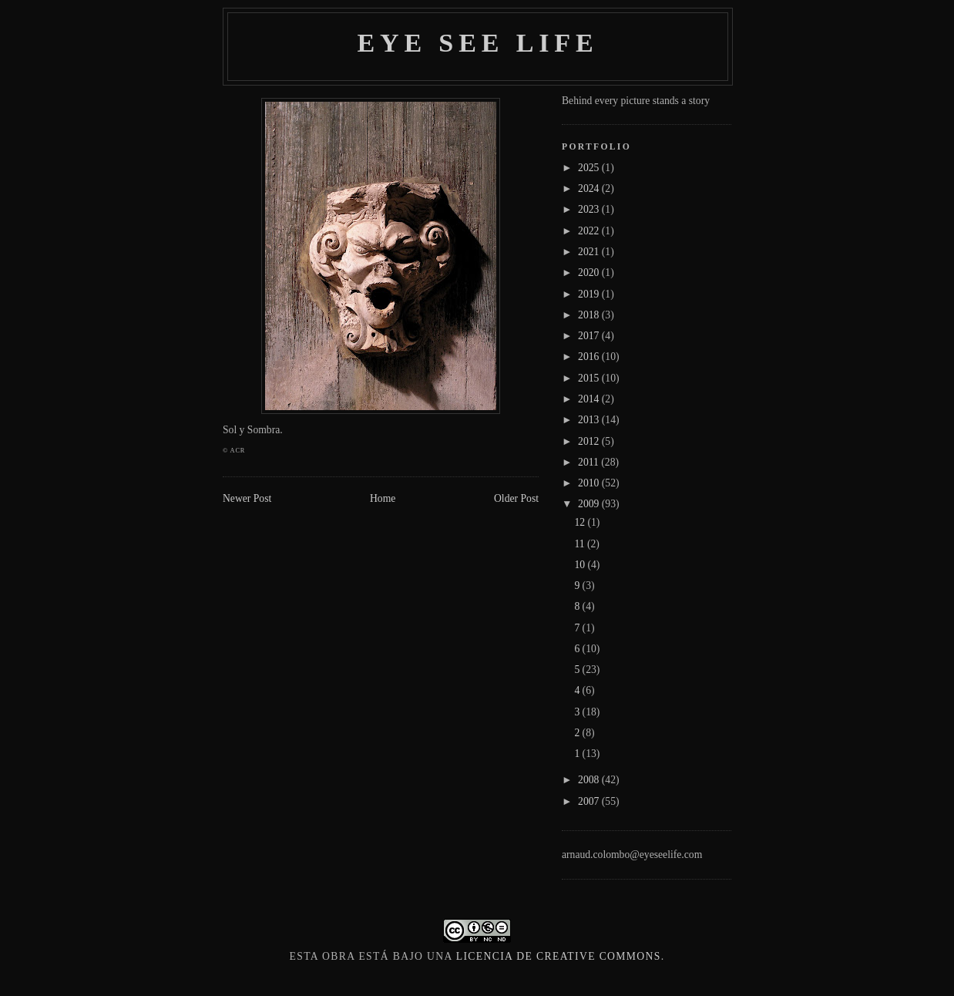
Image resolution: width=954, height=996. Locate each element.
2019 (590, 294)
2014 (590, 399)
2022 (590, 231)
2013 (590, 420)
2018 (590, 315)
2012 (590, 441)
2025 (590, 167)
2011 (589, 462)
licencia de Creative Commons (558, 956)
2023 (590, 209)
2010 (590, 483)
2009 (590, 504)
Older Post (516, 498)
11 (580, 544)
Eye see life (477, 43)
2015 (590, 378)
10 (580, 564)
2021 (590, 251)
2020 (590, 272)
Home (382, 498)
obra (338, 956)
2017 (590, 336)
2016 (590, 356)
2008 (590, 780)
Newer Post (247, 498)
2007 (590, 801)
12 (580, 522)
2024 (590, 188)
